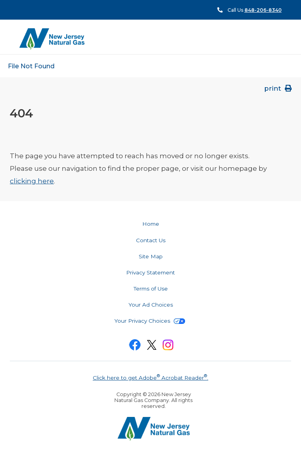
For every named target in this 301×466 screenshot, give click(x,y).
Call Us (255, 10)
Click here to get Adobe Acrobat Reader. (150, 377)
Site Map (151, 256)
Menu (267, 38)
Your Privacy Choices (149, 321)
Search (281, 39)
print (278, 88)
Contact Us (150, 240)
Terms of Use (151, 288)
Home (150, 224)
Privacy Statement (150, 272)
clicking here (32, 181)
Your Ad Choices (150, 305)
